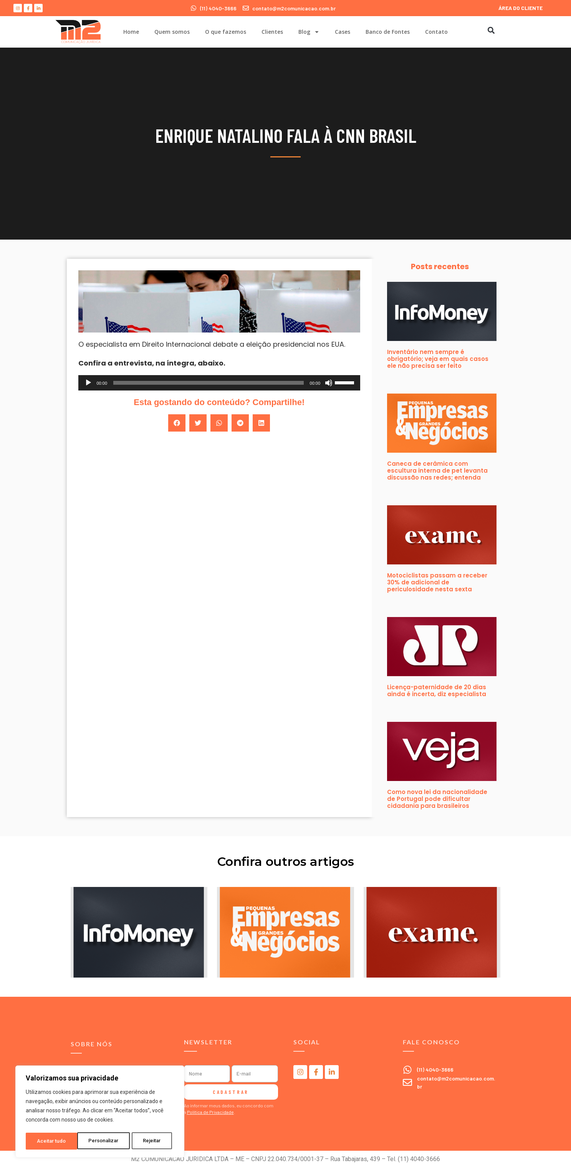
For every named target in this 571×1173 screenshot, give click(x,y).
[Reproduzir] (88, 383)
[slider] (208, 383)
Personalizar (52, 1141)
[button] (491, 30)
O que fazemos (225, 31)
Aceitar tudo (149, 1141)
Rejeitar (101, 1141)
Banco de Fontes (388, 31)
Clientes (272, 31)
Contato (436, 31)
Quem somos (172, 31)
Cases (342, 31)
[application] (219, 382)
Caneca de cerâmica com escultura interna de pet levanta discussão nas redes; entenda (437, 470)
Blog (308, 31)
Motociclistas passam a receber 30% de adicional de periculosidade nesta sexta (437, 582)
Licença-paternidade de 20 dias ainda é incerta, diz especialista (436, 690)
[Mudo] (329, 383)
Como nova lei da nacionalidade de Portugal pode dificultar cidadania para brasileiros (437, 799)
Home (131, 31)
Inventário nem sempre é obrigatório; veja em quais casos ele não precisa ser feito (437, 359)
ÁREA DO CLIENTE (520, 8)
